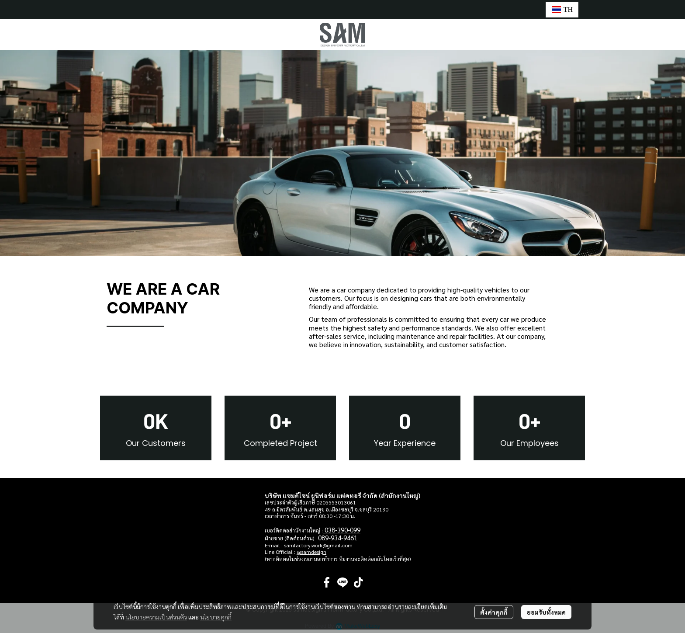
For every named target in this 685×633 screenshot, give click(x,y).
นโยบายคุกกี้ (216, 617)
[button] (562, 9)
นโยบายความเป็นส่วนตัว (156, 617)
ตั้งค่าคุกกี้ (494, 612)
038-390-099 (342, 529)
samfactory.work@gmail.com (318, 545)
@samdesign (311, 551)
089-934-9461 (337, 537)
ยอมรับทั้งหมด (546, 612)
